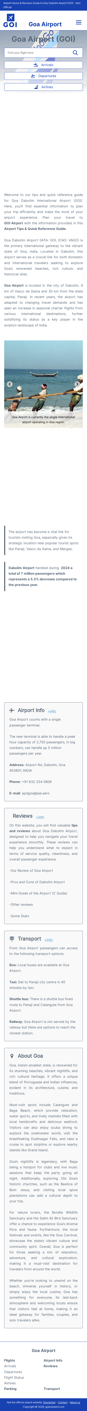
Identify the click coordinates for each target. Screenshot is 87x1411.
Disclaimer (49, 1402)
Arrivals (10, 1366)
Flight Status (14, 1377)
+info (52, 711)
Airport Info (53, 1360)
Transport (52, 1389)
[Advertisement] (43, 144)
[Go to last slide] (10, 384)
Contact (62, 1402)
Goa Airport (45, 24)
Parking (10, 1389)
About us (75, 1402)
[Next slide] (77, 384)
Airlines (10, 1383)
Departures (13, 1372)
